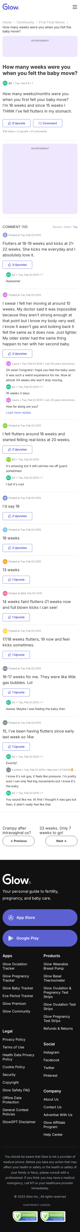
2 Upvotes (17, 353)
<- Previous (18, 841)
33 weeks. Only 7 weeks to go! (55, 830)
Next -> (61, 841)
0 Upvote (16, 123)
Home (7, 22)
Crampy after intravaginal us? (17, 830)
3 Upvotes (17, 265)
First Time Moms (52, 22)
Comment (47, 123)
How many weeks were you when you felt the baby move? (37, 29)
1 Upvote (16, 579)
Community (25, 22)
